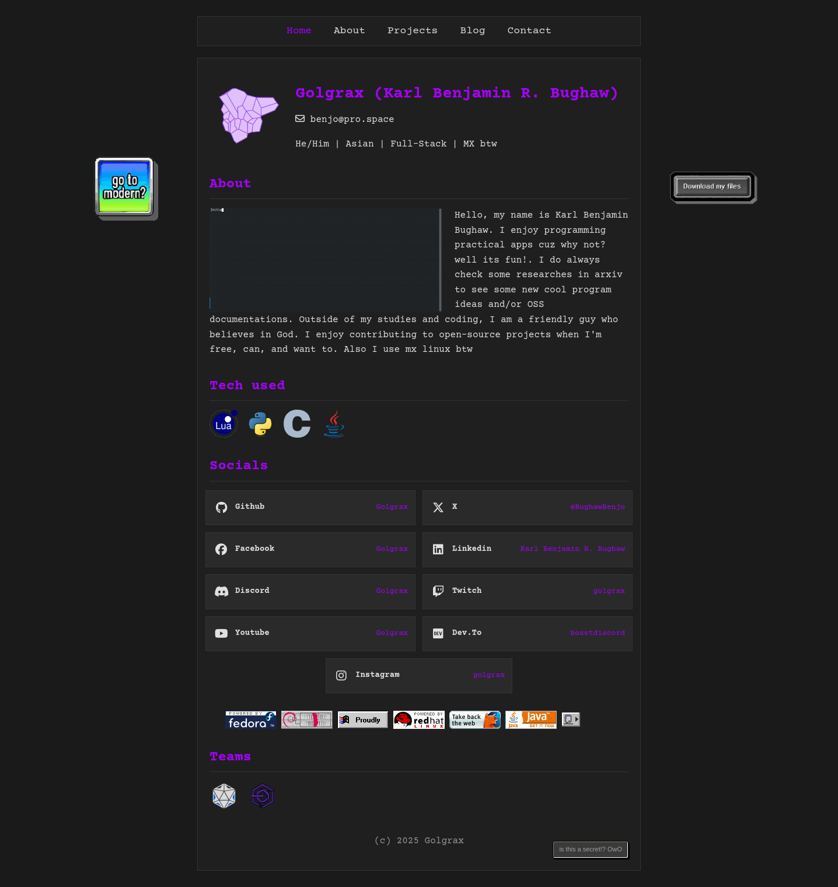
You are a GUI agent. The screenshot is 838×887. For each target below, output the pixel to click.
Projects (412, 31)
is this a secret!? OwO (590, 849)
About (349, 31)
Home (299, 31)
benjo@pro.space (344, 119)
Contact (530, 31)
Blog (472, 31)
